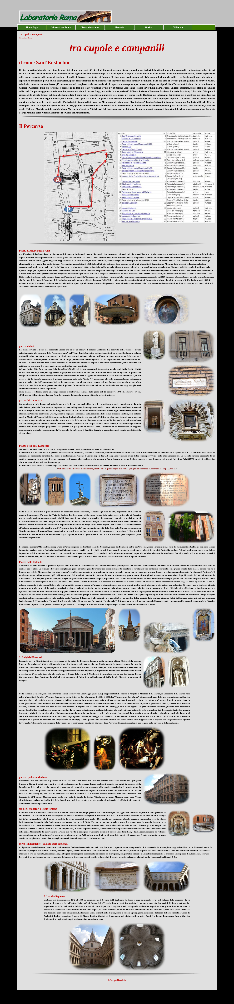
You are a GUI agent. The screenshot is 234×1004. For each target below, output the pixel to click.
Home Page (32, 27)
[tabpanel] (117, 48)
